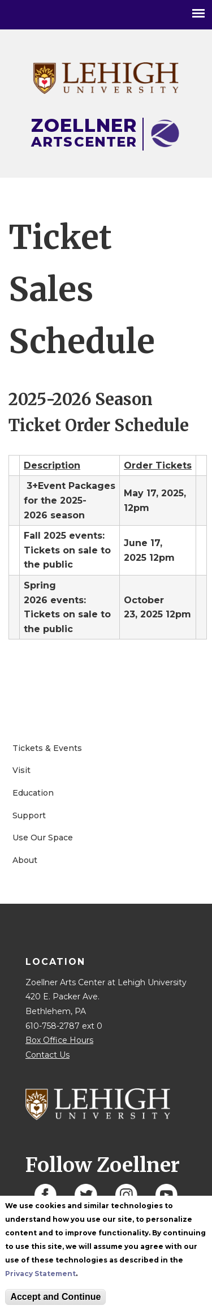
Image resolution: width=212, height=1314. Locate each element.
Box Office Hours (59, 1040)
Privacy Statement (40, 1273)
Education (33, 793)
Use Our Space (42, 837)
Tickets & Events (47, 748)
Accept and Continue (55, 1297)
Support (29, 815)
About (24, 860)
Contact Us (47, 1055)
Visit (21, 770)
